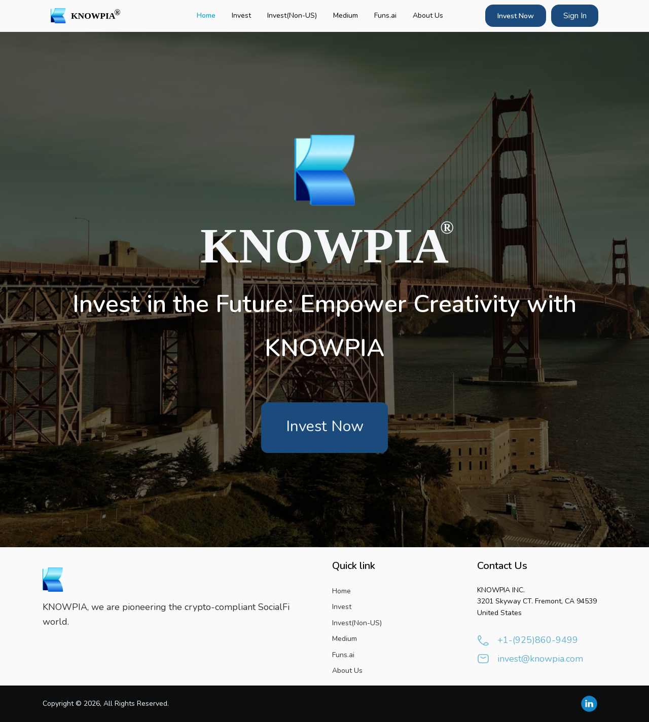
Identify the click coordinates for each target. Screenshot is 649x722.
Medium (345, 15)
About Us (428, 15)
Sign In (575, 15)
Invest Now (515, 16)
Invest (241, 15)
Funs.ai (385, 15)
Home (206, 15)
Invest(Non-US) (292, 15)
